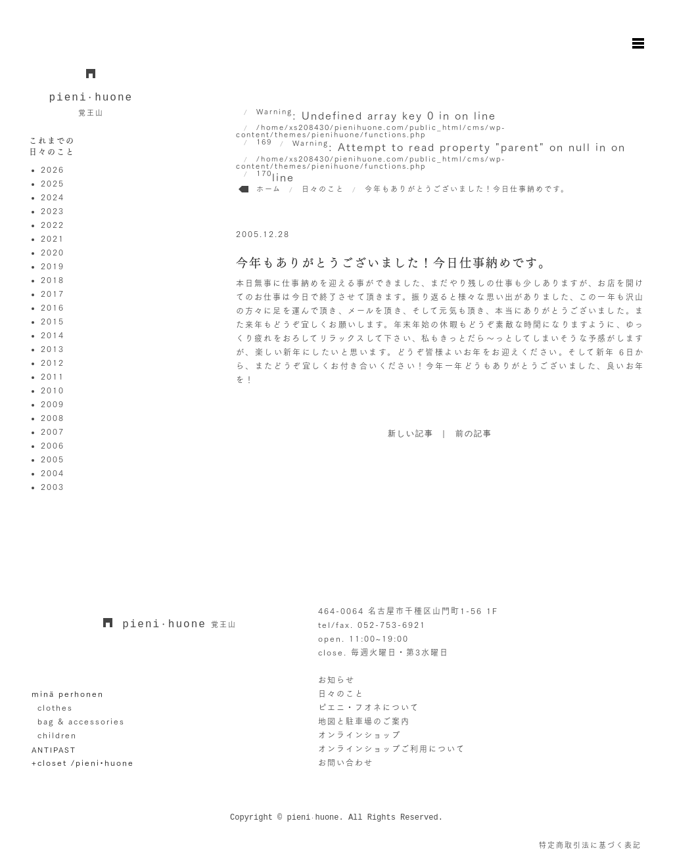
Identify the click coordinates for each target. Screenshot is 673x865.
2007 (52, 431)
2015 (52, 321)
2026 (52, 169)
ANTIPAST (54, 749)
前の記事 (473, 434)
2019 (52, 266)
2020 (52, 252)
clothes (55, 707)
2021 (52, 238)
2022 (52, 225)
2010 (52, 390)
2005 (52, 459)
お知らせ (336, 680)
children (57, 735)
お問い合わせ (345, 762)
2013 (52, 349)
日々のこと (341, 694)
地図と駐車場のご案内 (364, 721)
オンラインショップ (359, 735)
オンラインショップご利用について (391, 749)
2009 (52, 404)
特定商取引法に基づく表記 (590, 845)
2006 (52, 445)
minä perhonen (68, 694)
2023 (52, 211)
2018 (52, 280)
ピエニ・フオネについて (368, 707)
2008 (52, 418)
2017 (52, 294)
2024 (52, 197)
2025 (52, 183)
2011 (52, 376)
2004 (52, 473)
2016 (52, 307)
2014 (52, 335)
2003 (52, 487)
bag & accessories (81, 721)
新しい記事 (411, 434)
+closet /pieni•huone (83, 762)
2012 (52, 362)
